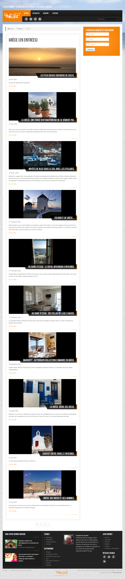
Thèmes (20, 29)
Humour (48, 544)
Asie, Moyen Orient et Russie (53, 561)
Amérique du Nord (51, 554)
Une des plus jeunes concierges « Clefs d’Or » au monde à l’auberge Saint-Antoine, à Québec (29, 557)
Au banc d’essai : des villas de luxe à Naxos (53, 313)
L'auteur (55, 13)
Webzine (46, 13)
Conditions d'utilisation (112, 548)
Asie (47, 558)
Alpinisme (49, 537)
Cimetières (49, 539)
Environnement (51, 542)
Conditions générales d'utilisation (21, 570)
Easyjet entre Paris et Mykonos (58, 453)
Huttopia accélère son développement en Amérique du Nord (28, 543)
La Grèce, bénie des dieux (62, 406)
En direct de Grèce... (64, 217)
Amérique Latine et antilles (53, 556)
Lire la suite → (13, 86)
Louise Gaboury (12, 16)
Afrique (48, 552)
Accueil (26, 13)
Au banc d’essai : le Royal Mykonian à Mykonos (51, 266)
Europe (48, 563)
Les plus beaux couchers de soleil (57, 75)
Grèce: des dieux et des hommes (58, 498)
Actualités (36, 13)
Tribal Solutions (117, 572)
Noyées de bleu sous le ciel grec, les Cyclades (51, 168)
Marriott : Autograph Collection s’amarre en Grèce (48, 360)
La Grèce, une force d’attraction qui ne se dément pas (47, 120)
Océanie (48, 565)
